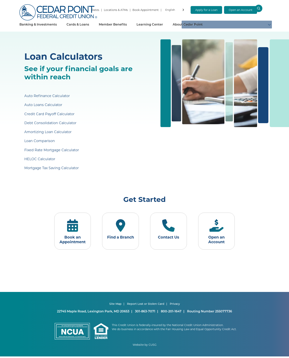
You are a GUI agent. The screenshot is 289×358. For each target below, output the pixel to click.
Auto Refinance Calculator (47, 95)
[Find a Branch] (119, 231)
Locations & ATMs (116, 10)
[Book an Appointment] (69, 231)
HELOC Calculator (40, 158)
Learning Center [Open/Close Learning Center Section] (150, 24)
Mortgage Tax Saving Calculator (52, 167)
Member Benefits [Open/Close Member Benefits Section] (113, 24)
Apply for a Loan (206, 10)
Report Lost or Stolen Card (145, 305)
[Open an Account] (219, 231)
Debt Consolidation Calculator (50, 122)
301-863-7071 (145, 313)
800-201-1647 (171, 313)
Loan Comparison (39, 140)
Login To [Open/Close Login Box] (244, 24)
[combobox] (175, 10)
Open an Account (240, 10)
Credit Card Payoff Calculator (49, 113)
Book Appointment (145, 10)
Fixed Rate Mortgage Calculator (52, 149)
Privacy (175, 305)
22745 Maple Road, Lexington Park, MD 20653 (93, 313)
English (170, 9)
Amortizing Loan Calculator (48, 131)
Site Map (115, 305)
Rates (95, 10)
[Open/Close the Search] (265, 9)
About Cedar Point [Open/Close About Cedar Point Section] (188, 24)
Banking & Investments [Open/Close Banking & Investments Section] (38, 24)
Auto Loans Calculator (43, 104)
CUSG (153, 346)
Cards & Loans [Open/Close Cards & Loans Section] (78, 24)
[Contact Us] (169, 231)
